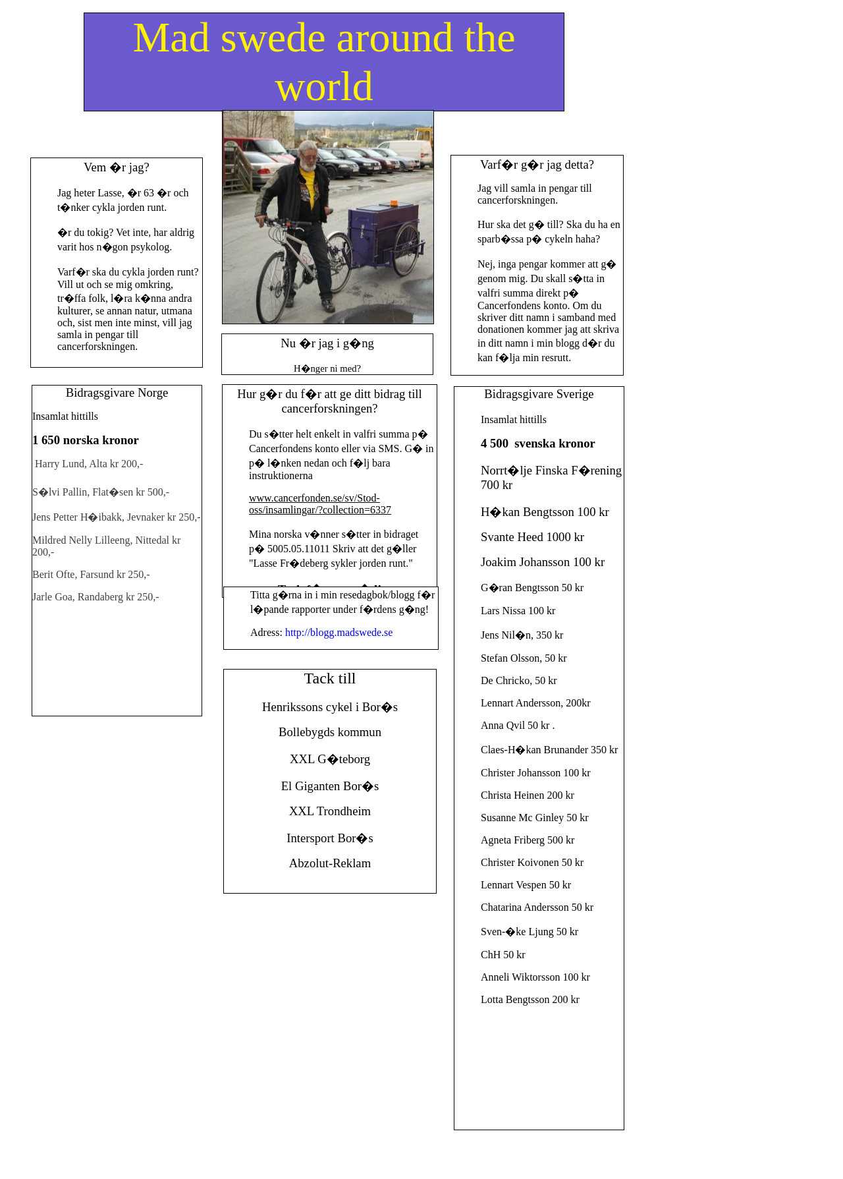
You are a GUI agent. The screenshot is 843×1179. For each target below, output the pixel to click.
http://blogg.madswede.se (339, 632)
